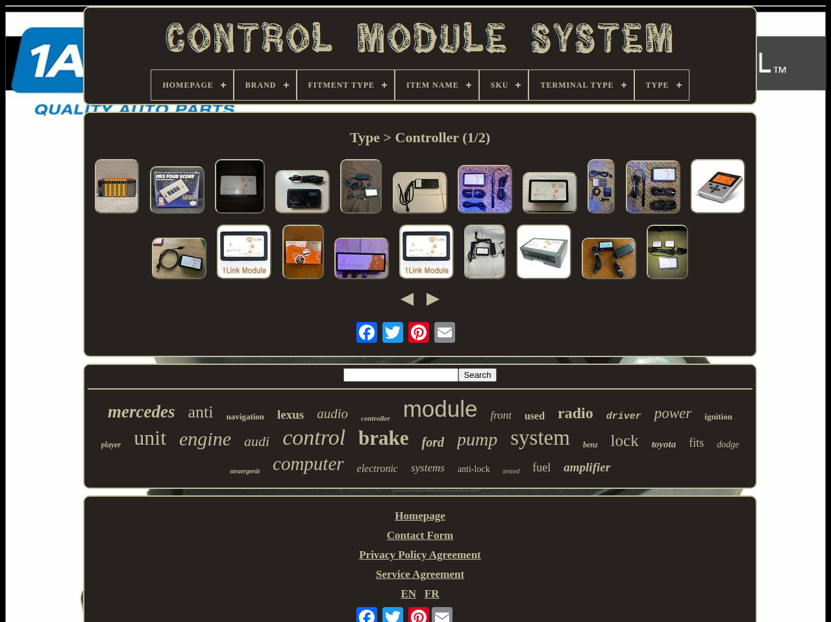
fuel (541, 467)
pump (477, 439)
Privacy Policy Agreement (420, 555)
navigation (246, 416)
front (501, 415)
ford (433, 442)
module (440, 408)
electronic (377, 468)
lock (625, 440)
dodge (728, 444)
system (540, 437)
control (313, 437)
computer (308, 463)
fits (696, 442)
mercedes (141, 411)
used (535, 415)
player (111, 444)
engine (205, 438)
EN (408, 594)
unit (150, 437)
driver (623, 416)
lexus (290, 414)
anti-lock (474, 469)
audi (256, 441)
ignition (718, 416)
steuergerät (245, 471)
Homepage (420, 516)
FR (432, 594)
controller (375, 418)
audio (332, 413)
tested (511, 471)
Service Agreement (420, 574)
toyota (664, 444)
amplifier (587, 467)
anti (201, 412)
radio (575, 412)
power (673, 413)
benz (590, 444)
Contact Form (420, 535)
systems (428, 468)
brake (383, 438)
